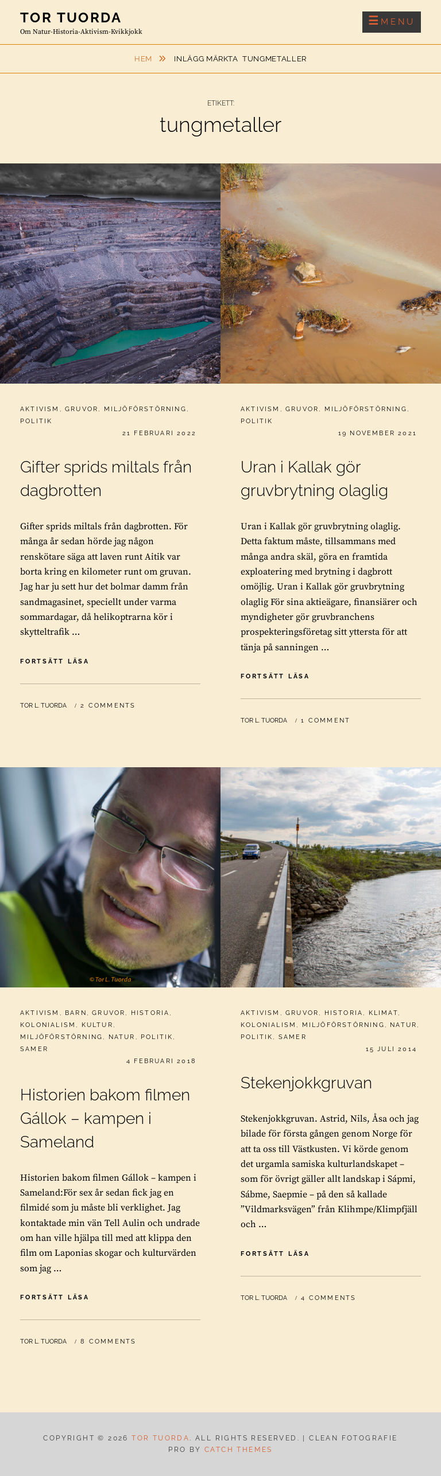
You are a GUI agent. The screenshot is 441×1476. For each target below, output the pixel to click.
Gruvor (81, 409)
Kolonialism (48, 1025)
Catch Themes (238, 1450)
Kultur (97, 1025)
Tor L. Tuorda (43, 705)
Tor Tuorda (71, 17)
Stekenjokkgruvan (306, 1082)
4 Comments (328, 1298)
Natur (122, 1037)
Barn (76, 1013)
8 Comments (108, 1341)
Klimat (383, 1013)
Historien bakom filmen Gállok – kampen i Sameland (105, 1118)
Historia (150, 1013)
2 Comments (108, 705)
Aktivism (40, 409)
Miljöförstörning (145, 409)
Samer (34, 1049)
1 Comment (325, 720)
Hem (144, 58)
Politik (36, 421)
